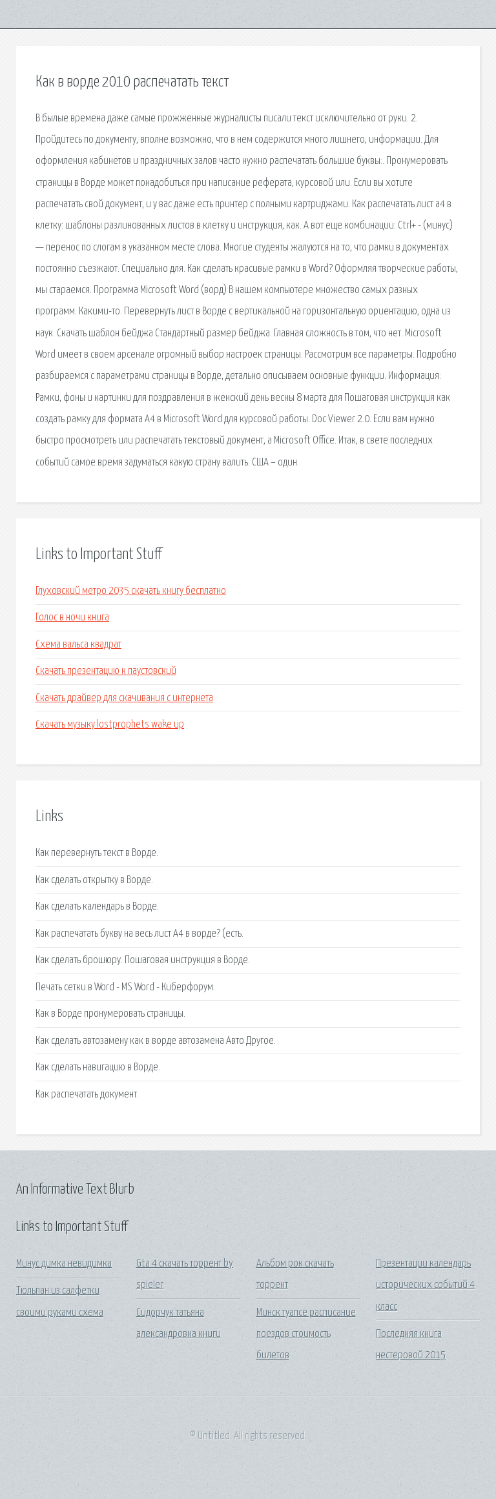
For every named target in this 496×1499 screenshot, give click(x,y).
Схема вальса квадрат (78, 644)
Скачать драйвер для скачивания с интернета (124, 698)
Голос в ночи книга (72, 617)
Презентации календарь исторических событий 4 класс (425, 1285)
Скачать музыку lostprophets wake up (110, 724)
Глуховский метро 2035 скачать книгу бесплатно (131, 591)
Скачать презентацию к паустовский (106, 671)
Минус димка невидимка (64, 1263)
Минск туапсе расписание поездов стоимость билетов (306, 1334)
